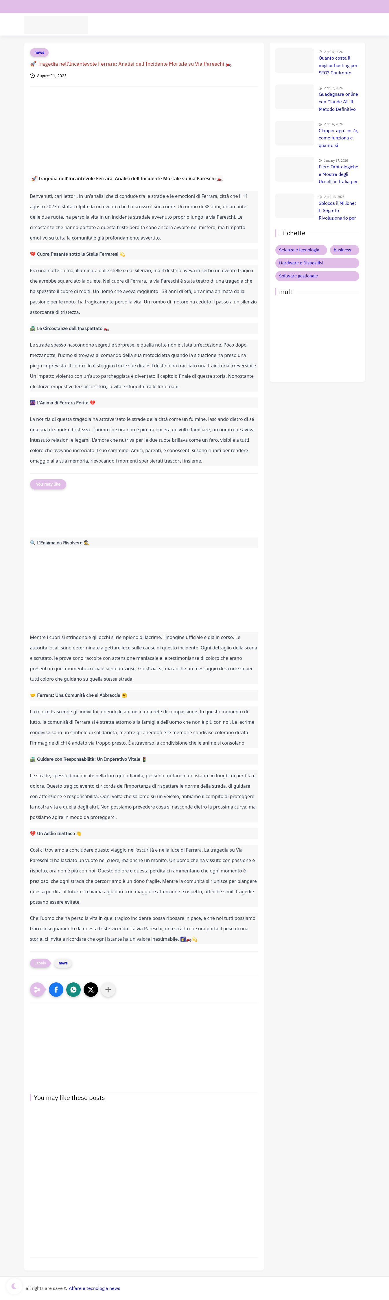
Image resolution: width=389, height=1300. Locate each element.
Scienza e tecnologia (299, 250)
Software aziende (172, 24)
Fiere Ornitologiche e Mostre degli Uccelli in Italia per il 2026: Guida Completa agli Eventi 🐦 (338, 174)
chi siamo (57, 6)
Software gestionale (298, 276)
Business (305, 24)
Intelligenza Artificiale (217, 24)
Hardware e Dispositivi (268, 24)
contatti (34, 6)
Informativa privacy (90, 6)
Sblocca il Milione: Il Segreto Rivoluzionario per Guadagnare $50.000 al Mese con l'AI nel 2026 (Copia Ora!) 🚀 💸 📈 (338, 211)
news (39, 52)
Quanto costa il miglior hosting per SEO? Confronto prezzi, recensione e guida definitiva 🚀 (338, 66)
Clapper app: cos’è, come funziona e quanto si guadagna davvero (338, 138)
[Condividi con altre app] (108, 989)
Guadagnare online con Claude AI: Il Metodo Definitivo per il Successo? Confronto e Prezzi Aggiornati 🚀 (338, 102)
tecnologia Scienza (130, 24)
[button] (56, 989)
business (342, 250)
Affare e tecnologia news (94, 1288)
